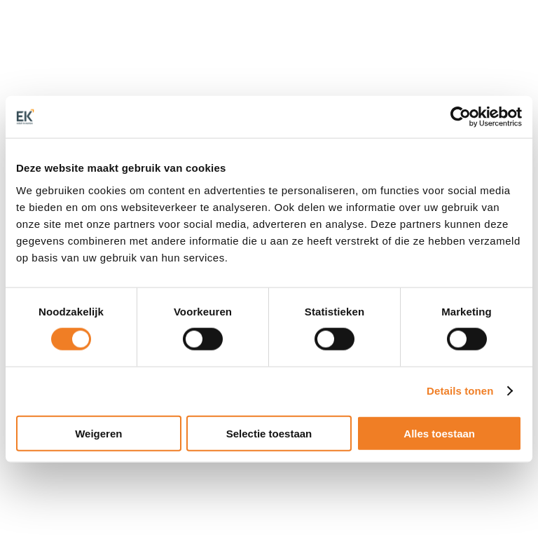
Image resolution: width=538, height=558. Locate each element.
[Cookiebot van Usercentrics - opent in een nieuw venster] (460, 117)
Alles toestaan (439, 433)
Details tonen (460, 391)
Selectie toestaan (269, 433)
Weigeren (98, 433)
